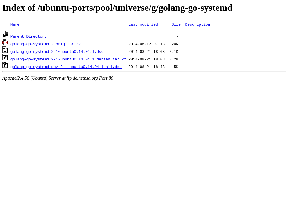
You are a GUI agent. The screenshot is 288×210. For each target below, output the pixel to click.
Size (176, 24)
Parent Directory (28, 36)
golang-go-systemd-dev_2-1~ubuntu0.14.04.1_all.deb (66, 66)
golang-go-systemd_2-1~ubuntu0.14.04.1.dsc (57, 51)
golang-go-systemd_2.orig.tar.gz (45, 43)
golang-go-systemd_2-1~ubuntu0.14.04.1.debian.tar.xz (68, 59)
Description (197, 24)
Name (14, 24)
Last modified (143, 24)
